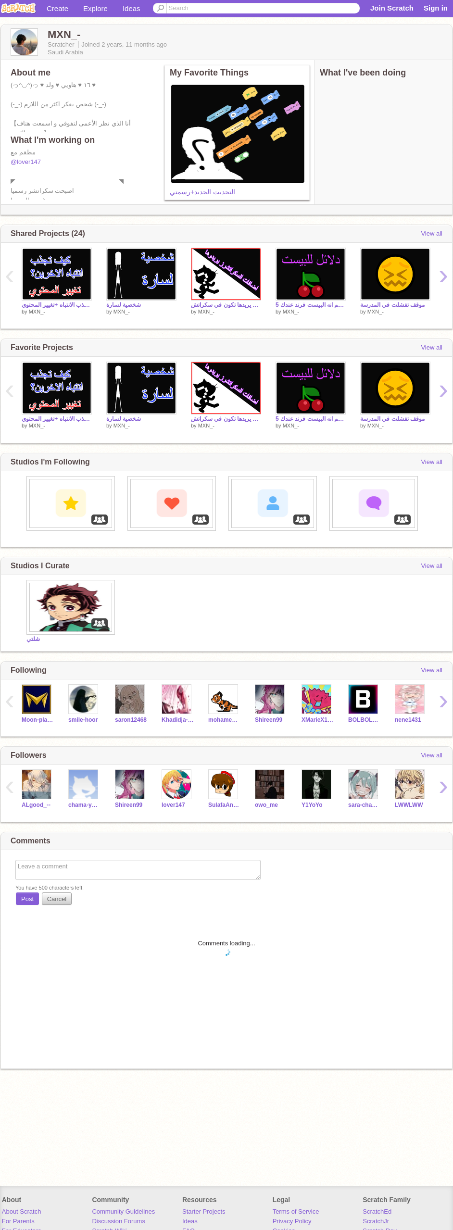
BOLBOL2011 (364, 719)
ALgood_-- (36, 805)
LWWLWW (409, 805)
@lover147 (26, 161)
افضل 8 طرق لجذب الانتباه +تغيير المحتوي (57, 304)
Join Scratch (392, 8)
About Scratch (21, 1211)
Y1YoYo (312, 805)
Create (57, 8)
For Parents (18, 1221)
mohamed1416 (224, 719)
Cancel (56, 899)
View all (431, 233)
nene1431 (408, 719)
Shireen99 (268, 719)
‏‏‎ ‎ (27, 535)
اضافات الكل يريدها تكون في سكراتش (226, 304)
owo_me (266, 805)
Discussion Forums (118, 1221)
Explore (95, 8)
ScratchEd (377, 1211)
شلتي (33, 639)
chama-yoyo (84, 805)
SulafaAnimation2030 (224, 805)
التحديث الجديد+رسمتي (202, 192)
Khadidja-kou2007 (178, 719)
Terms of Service (296, 1211)
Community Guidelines (123, 1211)
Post (27, 899)
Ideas (131, 8)
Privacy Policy (292, 1221)
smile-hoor (83, 719)
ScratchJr (376, 1221)
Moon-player (38, 719)
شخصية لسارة (123, 304)
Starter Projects (204, 1211)
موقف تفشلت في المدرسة (392, 304)
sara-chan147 (364, 805)
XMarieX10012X (318, 719)
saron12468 (131, 719)
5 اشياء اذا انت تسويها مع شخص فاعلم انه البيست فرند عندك (311, 304)
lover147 (173, 805)
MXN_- (37, 311)
